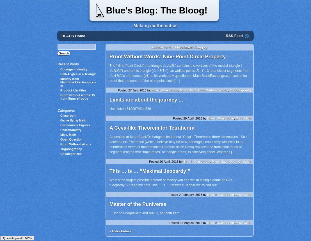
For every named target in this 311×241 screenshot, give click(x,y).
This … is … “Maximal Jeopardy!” (149, 171)
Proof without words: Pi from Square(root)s (77, 96)
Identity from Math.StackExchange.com (78, 82)
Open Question (240, 161)
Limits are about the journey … (146, 100)
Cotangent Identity (74, 69)
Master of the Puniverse (137, 204)
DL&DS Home (73, 36)
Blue (154, 90)
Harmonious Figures (75, 125)
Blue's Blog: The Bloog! (156, 10)
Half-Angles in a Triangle (78, 74)
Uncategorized (71, 153)
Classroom (170, 90)
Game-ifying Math (73, 120)
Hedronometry (70, 130)
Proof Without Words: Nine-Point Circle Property (167, 56)
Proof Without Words (212, 90)
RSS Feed (234, 36)
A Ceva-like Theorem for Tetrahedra (152, 128)
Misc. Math (188, 90)
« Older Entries (120, 231)
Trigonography (240, 90)
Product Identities (73, 90)
